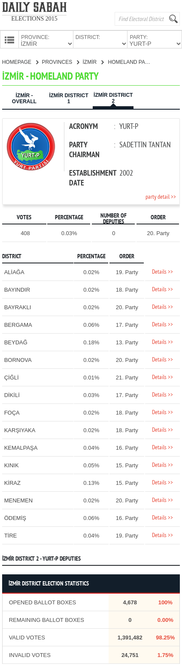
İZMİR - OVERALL (24, 98)
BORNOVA (18, 359)
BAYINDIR (17, 289)
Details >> (162, 271)
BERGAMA (18, 324)
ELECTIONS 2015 (34, 18)
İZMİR (92, 61)
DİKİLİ (12, 394)
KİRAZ (12, 482)
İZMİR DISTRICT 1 (68, 98)
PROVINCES (60, 61)
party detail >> (161, 196)
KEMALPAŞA (21, 447)
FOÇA (12, 412)
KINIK (11, 464)
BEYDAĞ (15, 341)
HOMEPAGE (20, 61)
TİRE (10, 535)
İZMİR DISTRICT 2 (113, 97)
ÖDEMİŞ (15, 517)
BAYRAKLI (17, 306)
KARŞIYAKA (20, 429)
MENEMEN (18, 499)
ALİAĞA (14, 271)
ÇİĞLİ (11, 376)
